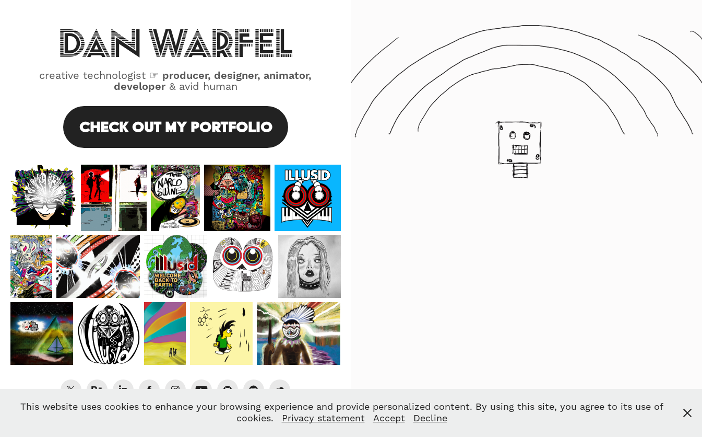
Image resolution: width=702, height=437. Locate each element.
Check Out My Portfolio (175, 127)
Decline (430, 418)
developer (139, 87)
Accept (389, 418)
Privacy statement (323, 418)
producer (185, 76)
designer (235, 76)
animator (286, 76)
